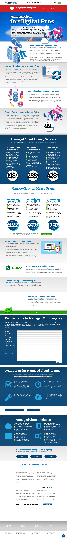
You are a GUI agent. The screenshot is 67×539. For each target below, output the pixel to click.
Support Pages (23, 524)
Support (42, 2)
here (60, 8)
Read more (54, 312)
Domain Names (8, 525)
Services (29, 2)
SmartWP (20, 453)
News (21, 526)
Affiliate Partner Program (32, 451)
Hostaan (14, 27)
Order (38, 2)
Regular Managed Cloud (9, 113)
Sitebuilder (7, 527)
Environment (22, 527)
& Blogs (24, 526)
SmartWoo (26, 453)
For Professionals (8, 528)
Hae (50, 376)
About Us (34, 2)
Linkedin (51, 525)
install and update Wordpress (22, 494)
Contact (47, 2)
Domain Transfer (8, 526)
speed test (40, 273)
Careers (21, 528)
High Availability (53, 47)
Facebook (51, 524)
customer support (50, 492)
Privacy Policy (37, 527)
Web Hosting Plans (9, 524)
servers (40, 473)
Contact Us (37, 525)
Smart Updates (9, 282)
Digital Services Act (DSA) (40, 528)
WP (17, 453)
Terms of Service (38, 526)
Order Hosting (23, 525)
